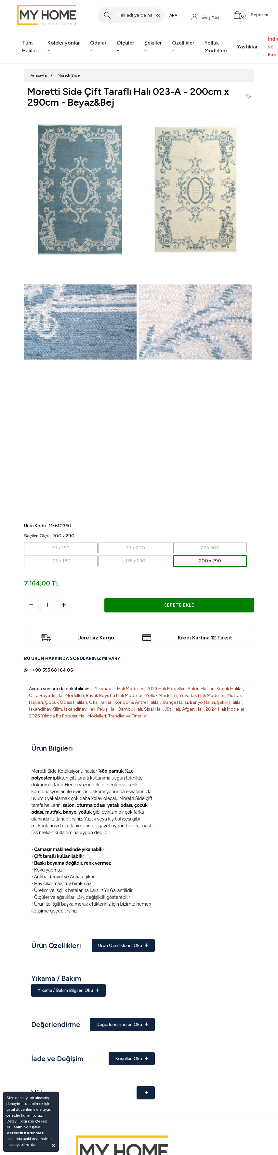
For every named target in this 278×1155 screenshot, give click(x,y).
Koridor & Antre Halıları (137, 702)
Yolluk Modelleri (216, 47)
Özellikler (183, 46)
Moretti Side (69, 75)
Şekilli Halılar (229, 702)
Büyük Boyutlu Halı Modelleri (114, 695)
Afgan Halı (193, 709)
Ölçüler (125, 46)
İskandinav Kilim (45, 709)
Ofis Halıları (101, 702)
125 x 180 (61, 561)
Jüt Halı (172, 709)
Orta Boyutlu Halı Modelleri (56, 695)
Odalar (98, 46)
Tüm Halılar (29, 47)
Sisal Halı (153, 709)
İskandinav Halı (79, 709)
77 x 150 (61, 548)
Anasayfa (38, 75)
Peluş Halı (106, 709)
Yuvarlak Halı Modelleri (202, 695)
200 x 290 (210, 561)
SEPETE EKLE (179, 605)
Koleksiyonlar (63, 46)
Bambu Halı (130, 709)
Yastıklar (247, 47)
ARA (173, 15)
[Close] (53, 1145)
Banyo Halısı (202, 702)
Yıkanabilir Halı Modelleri (119, 688)
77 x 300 (209, 548)
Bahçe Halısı (175, 702)
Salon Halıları (201, 688)
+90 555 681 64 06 (52, 670)
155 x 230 (135, 561)
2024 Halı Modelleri (225, 709)
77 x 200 (135, 548)
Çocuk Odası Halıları (66, 702)
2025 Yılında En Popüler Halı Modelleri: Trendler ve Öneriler (88, 716)
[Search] (131, 15)
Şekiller (153, 46)
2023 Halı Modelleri (166, 688)
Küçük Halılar (230, 688)
